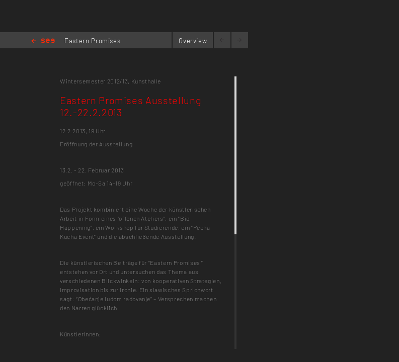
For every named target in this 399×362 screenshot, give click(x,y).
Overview (193, 41)
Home (43, 41)
